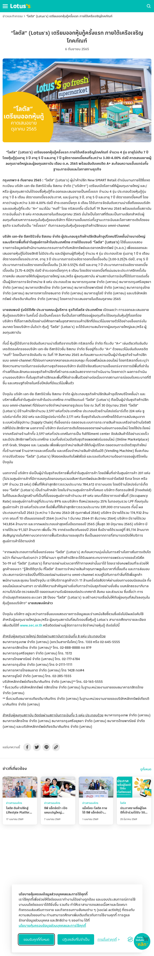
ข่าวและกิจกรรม (13, 16)
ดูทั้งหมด (145, 769)
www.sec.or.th (31, 625)
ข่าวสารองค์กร (14, 803)
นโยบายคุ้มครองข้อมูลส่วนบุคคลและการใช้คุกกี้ (52, 925)
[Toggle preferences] (109, 939)
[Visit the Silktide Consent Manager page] (130, 939)
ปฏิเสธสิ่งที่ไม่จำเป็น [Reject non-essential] (75, 939)
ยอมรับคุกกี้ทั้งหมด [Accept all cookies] (36, 939)
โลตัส (123, 803)
